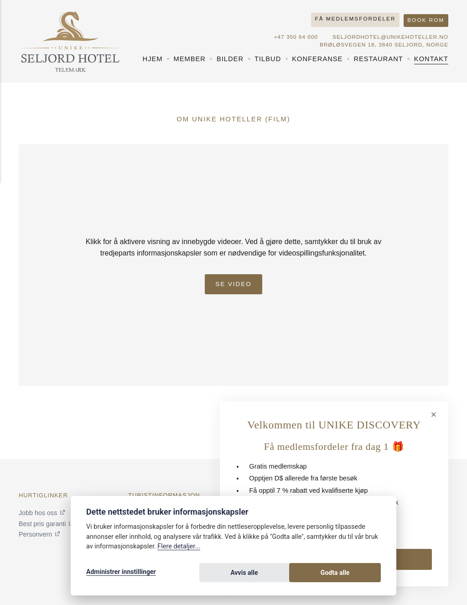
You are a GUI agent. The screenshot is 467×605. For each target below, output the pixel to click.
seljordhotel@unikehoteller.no (389, 34)
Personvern (36, 534)
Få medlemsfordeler (353, 18)
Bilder (230, 56)
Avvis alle (306, 574)
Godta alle (356, 574)
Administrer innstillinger (121, 574)
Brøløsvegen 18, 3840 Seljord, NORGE (382, 42)
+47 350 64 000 (292, 34)
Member (190, 56)
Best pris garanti (43, 523)
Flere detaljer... (178, 549)
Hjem (153, 56)
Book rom (425, 18)
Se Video (233, 280)
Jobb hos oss (38, 512)
